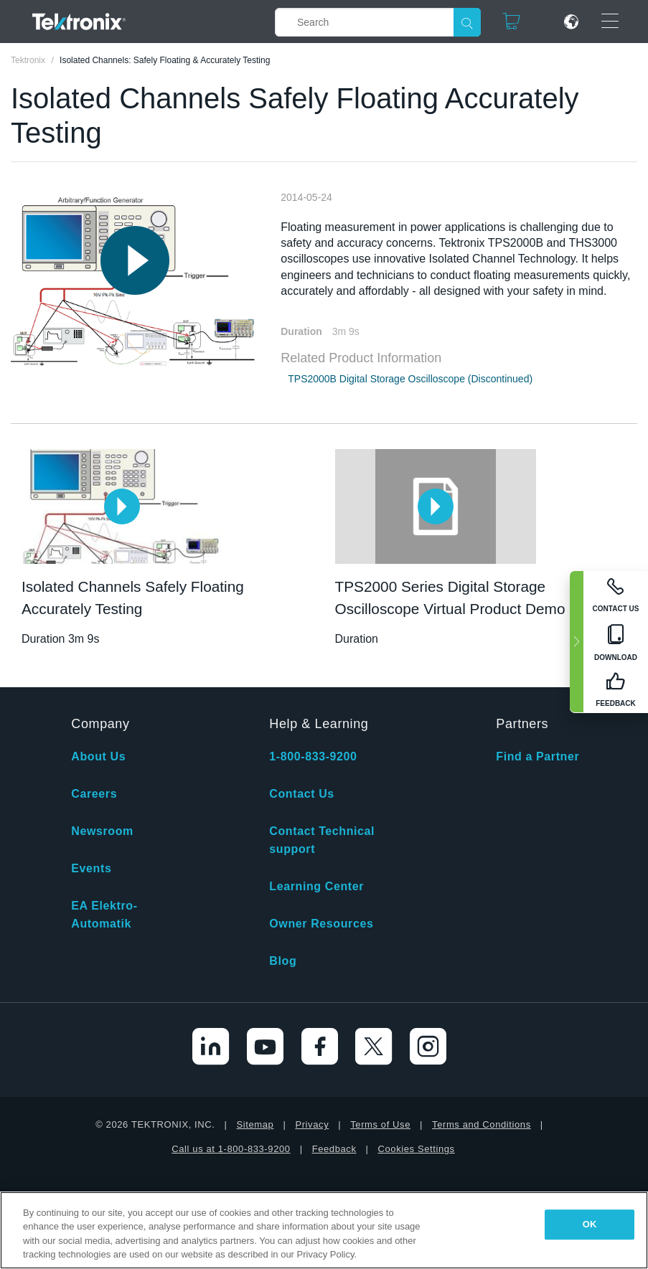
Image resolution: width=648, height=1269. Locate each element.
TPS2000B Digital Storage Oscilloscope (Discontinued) (410, 379)
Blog (282, 961)
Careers (94, 794)
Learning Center (316, 886)
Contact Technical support (322, 840)
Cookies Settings (416, 1148)
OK (590, 1224)
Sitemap (255, 1124)
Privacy (312, 1124)
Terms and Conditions (481, 1124)
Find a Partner (537, 756)
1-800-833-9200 (313, 756)
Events (91, 868)
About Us (98, 756)
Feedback (334, 1148)
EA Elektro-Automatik (104, 915)
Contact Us (301, 794)
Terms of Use (380, 1124)
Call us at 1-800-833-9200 (231, 1148)
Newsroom (102, 831)
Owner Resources (321, 923)
